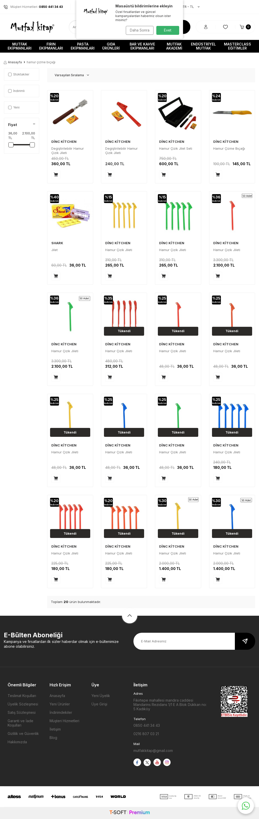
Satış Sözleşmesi (22, 712)
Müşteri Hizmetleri (64, 721)
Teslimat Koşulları (22, 695)
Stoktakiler (18, 74)
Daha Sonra (138, 30)
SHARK (57, 243)
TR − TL (188, 7)
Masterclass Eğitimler (237, 46)
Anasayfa (13, 62)
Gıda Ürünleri (111, 46)
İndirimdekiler (61, 712)
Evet (167, 30)
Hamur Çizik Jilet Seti (175, 148)
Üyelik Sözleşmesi (23, 704)
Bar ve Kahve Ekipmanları (142, 46)
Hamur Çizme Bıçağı (229, 148)
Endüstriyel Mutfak (203, 46)
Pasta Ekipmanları (83, 46)
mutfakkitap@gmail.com (153, 750)
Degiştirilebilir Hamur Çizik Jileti (67, 150)
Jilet (54, 250)
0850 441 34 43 (146, 725)
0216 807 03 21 (146, 734)
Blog (53, 737)
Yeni (14, 107)
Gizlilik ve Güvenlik (23, 733)
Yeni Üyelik (101, 695)
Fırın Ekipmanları (51, 46)
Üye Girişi (99, 704)
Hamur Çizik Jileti (118, 250)
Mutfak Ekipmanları (20, 46)
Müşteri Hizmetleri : (33, 7)
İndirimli (16, 91)
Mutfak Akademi (174, 46)
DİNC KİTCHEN (64, 142)
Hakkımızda (17, 742)
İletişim (55, 729)
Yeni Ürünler (60, 704)
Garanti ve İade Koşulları (20, 723)
